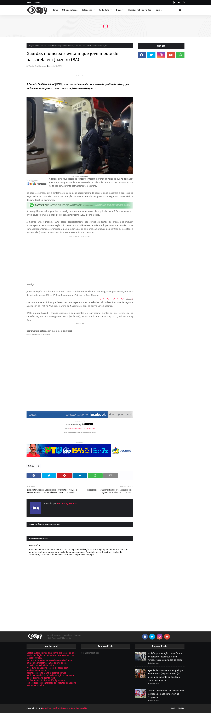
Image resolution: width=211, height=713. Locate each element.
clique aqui (129, 299)
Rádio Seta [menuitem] (104, 10)
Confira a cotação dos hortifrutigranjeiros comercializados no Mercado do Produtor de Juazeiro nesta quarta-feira (51, 683)
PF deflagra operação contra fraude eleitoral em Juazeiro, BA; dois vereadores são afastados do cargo (165, 656)
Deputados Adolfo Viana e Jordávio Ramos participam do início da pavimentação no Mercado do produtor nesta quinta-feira (50, 675)
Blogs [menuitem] (118, 10)
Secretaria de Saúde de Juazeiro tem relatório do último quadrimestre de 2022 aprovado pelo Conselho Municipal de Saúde (49, 663)
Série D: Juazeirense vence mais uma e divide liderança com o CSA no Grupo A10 (166, 694)
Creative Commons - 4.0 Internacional (82, 428)
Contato (37, 2)
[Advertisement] (80, 258)
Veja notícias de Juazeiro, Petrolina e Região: (112, 299)
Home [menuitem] (55, 10)
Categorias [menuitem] (87, 10)
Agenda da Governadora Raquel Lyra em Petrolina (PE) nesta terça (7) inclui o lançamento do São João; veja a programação (165, 675)
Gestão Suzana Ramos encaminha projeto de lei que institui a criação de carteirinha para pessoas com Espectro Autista (51, 655)
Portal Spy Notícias (37, 66)
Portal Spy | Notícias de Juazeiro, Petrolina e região (64, 708)
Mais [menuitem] (158, 10)
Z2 (38, 466)
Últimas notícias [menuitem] (70, 10)
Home (29, 2)
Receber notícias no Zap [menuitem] (139, 10)
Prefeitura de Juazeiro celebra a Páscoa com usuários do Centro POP (47, 669)
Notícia (43, 46)
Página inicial (34, 46)
